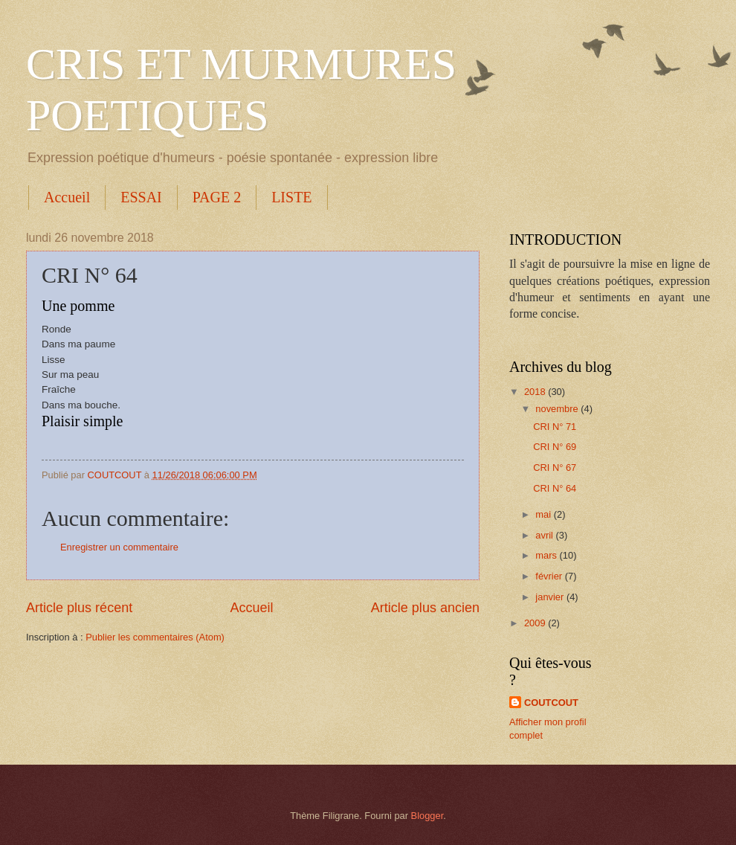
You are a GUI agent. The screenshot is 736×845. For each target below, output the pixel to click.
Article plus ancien (425, 607)
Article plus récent (79, 607)
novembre (558, 408)
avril (545, 535)
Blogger (427, 815)
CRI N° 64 (554, 488)
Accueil (67, 197)
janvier (550, 597)
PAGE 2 (217, 197)
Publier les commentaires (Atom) (155, 637)
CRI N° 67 (554, 467)
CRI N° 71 (554, 426)
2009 (536, 623)
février (549, 576)
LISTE (291, 197)
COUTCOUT (551, 702)
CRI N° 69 (554, 446)
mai (544, 514)
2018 (536, 391)
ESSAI (141, 197)
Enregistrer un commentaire (119, 547)
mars (547, 555)
